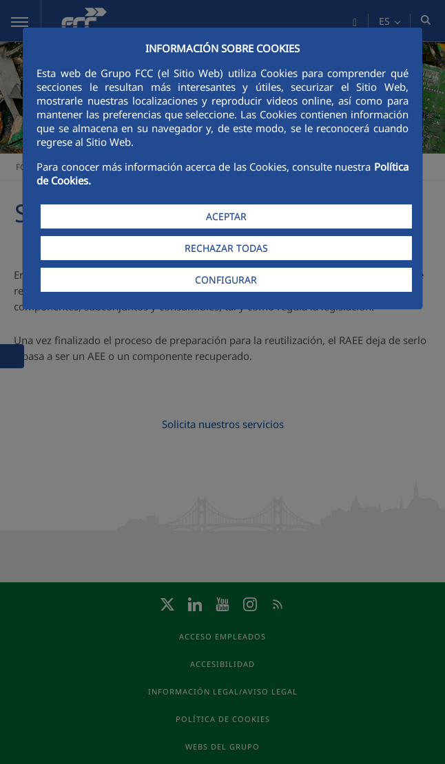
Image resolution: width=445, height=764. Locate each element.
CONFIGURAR (226, 279)
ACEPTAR (226, 216)
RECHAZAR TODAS (226, 248)
